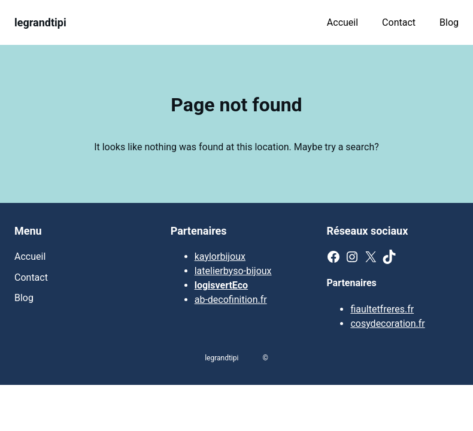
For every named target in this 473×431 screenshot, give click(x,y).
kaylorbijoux (220, 256)
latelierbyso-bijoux (233, 271)
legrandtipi (40, 22)
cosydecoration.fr (387, 323)
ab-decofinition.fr (231, 299)
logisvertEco (221, 285)
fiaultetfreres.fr (382, 309)
